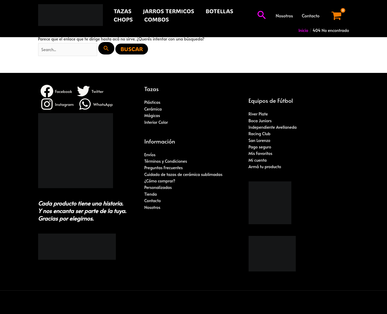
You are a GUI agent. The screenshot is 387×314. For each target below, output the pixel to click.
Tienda (150, 194)
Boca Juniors (260, 120)
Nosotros (284, 15)
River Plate (258, 114)
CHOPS (123, 19)
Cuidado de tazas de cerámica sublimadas (183, 175)
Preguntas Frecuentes (163, 168)
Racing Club (260, 134)
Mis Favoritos (261, 153)
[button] (261, 15)
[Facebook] (56, 91)
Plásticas (152, 102)
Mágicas (152, 115)
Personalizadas (158, 188)
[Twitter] (90, 91)
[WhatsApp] (96, 104)
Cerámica (153, 109)
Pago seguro (260, 147)
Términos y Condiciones (166, 161)
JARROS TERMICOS (168, 11)
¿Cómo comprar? (160, 181)
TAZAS (123, 11)
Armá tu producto (265, 167)
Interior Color (156, 122)
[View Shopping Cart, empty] (336, 15)
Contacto (310, 15)
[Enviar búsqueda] (107, 48)
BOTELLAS (219, 11)
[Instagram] (57, 104)
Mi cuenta (258, 160)
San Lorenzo (260, 140)
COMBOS (156, 19)
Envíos (150, 155)
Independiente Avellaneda (273, 127)
